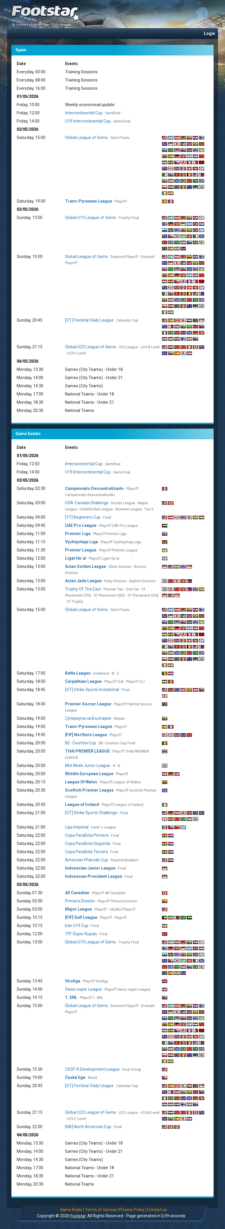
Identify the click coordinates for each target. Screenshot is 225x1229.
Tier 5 (149, 509)
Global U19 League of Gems (90, 217)
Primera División (80, 901)
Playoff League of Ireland (122, 805)
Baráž (92, 1078)
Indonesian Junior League (90, 868)
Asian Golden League (85, 566)
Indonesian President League (93, 876)
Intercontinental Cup (84, 113)
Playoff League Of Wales (120, 782)
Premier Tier (113, 589)
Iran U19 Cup (76, 925)
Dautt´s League (103, 827)
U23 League (128, 347)
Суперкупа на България (88, 718)
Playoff (121, 201)
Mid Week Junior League (87, 765)
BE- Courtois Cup (80, 743)
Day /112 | (51, 25)
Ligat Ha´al (75, 558)
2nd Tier (132, 589)
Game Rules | (72, 1209)
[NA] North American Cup (88, 1126)
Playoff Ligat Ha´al (104, 558)
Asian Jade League (83, 580)
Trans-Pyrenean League (88, 201)
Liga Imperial (76, 827)
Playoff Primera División (117, 901)
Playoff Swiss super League (127, 989)
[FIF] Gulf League (81, 917)
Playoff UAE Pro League (118, 526)
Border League (123, 503)
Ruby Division (115, 581)
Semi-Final (121, 121)
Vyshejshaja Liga (81, 541)
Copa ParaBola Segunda (87, 843)
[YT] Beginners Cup (82, 517)
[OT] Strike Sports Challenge (91, 812)
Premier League (80, 550)
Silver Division (120, 567)
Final (107, 517)
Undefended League (96, 509)
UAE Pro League (81, 525)
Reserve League (128, 509)
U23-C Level (76, 353)
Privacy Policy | (132, 1209)
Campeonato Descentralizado (94, 488)
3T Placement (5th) (109, 595)
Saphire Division (142, 581)
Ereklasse (101, 673)
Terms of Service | (101, 1209)
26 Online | (20, 25)
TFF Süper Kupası (81, 933)
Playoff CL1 (135, 682)
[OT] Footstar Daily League (89, 320)
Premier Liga (78, 533)
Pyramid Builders (124, 860)
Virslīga (72, 981)
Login (209, 33)
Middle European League (89, 773)
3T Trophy (75, 602)
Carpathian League (83, 681)
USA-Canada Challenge (86, 502)
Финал (119, 719)
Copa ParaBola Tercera (86, 851)
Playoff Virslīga (95, 981)
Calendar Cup (127, 320)
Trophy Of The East (83, 589)
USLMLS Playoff (122, 909)
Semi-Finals (119, 138)
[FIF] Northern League (86, 734)
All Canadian (77, 892)
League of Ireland (82, 804)
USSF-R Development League (92, 1069)
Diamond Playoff (124, 257)
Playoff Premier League (118, 550)
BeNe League (78, 673)
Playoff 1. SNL (91, 998)
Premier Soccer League (88, 704)
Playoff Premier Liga (109, 534)
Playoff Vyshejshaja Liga (120, 542)
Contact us (157, 1209)
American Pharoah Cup (86, 860)
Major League (78, 909)
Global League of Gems (86, 137)
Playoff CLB (114, 682)
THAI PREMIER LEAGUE (87, 751)
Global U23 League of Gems (90, 346)
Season (65, 25)
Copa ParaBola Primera (86, 835)
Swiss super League (83, 989)
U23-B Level (150, 347)
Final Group (131, 1069)
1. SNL (71, 997)
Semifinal (112, 113)
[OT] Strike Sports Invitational (92, 689)
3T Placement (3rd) (142, 595)
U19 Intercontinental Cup (88, 121)
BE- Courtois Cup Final (117, 743)
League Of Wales (81, 782)
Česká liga (75, 1077)
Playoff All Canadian (108, 893)
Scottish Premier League (89, 790)
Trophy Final (129, 218)
